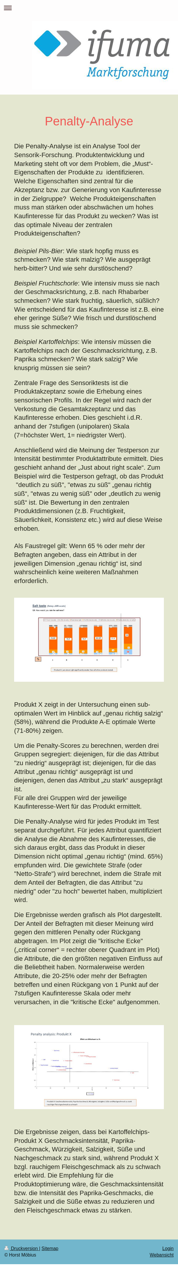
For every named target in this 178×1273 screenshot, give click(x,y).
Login (168, 1248)
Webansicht (162, 1254)
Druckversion (21, 1248)
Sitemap (49, 1248)
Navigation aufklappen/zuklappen (89, 7)
